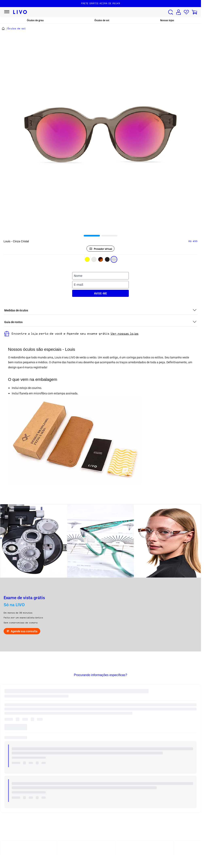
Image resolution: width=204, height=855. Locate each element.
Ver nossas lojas (124, 333)
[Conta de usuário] (178, 12)
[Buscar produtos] (170, 12)
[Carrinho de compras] (194, 12)
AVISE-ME (100, 293)
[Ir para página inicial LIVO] (20, 12)
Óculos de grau (35, 20)
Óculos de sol (101, 20)
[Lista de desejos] (186, 12)
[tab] (92, 235)
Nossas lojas (167, 20)
